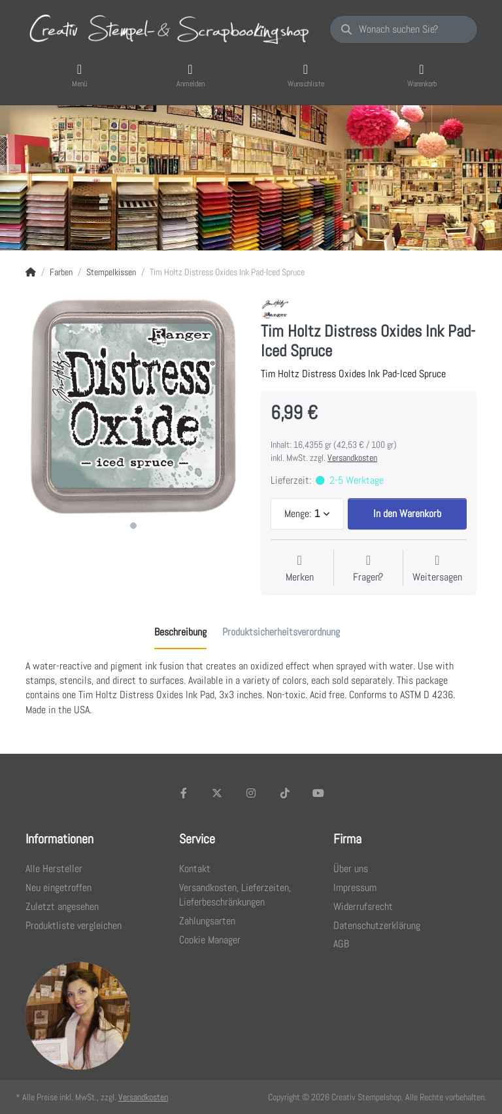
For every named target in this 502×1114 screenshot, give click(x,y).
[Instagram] (251, 793)
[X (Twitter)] (217, 793)
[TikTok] (285, 793)
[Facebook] (183, 793)
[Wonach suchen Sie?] (403, 29)
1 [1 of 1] (133, 525)
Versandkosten (352, 458)
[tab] (180, 632)
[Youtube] (318, 793)
